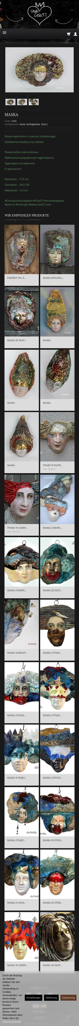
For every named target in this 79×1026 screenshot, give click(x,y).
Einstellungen (33, 997)
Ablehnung (51, 997)
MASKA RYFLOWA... (53, 277)
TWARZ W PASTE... (53, 465)
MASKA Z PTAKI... (52, 652)
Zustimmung (68, 997)
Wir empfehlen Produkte (27, 215)
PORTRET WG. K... (16, 277)
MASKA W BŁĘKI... (17, 777)
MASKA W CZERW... (17, 965)
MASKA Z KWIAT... (52, 777)
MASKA (47, 340)
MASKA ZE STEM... (53, 840)
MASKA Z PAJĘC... (16, 840)
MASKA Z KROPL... (53, 527)
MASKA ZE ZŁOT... (17, 340)
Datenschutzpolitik (11, 1021)
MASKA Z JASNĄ (15, 902)
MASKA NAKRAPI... (17, 652)
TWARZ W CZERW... (17, 527)
